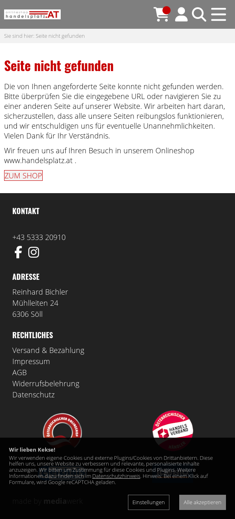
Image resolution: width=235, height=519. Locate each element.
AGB (19, 372)
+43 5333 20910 (39, 237)
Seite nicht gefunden (60, 35)
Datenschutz (33, 394)
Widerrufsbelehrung (45, 383)
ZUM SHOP (23, 175)
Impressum (31, 361)
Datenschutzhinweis (116, 476)
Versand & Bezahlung (48, 350)
